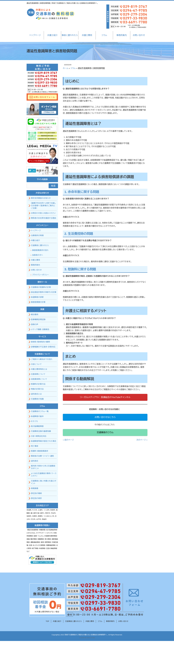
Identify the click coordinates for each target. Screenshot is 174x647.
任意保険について (38, 374)
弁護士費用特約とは (39, 369)
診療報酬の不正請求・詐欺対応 (43, 347)
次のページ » (141, 440)
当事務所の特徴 (37, 235)
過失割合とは (36, 394)
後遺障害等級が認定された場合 (43, 441)
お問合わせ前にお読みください (43, 213)
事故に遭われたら (70, 35)
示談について (36, 364)
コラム (104, 35)
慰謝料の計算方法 (38, 384)
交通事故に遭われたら (40, 245)
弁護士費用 (87, 35)
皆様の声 (34, 324)
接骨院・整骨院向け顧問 (40, 342)
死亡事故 (34, 446)
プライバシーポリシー (40, 275)
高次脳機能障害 (37, 426)
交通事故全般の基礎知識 (41, 431)
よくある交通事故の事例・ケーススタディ (43, 474)
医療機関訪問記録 (38, 319)
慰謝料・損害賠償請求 (39, 451)
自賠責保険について (39, 379)
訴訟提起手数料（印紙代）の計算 (43, 292)
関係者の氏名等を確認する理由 (43, 218)
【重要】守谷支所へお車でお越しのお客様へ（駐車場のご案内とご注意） (43, 205)
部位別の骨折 (36, 498)
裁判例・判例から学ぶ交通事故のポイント (43, 467)
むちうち (34, 421)
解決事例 (34, 314)
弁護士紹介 (52, 35)
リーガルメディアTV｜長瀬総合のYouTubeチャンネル (105, 397)
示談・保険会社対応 (38, 436)
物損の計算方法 (37, 389)
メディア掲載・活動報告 (40, 329)
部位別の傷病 (36, 493)
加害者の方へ (37, 255)
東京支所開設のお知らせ (41, 198)
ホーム (65, 68)
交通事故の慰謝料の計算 (41, 287)
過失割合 (34, 461)
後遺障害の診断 (37, 297)
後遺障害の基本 (37, 416)
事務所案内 (121, 35)
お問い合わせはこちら (105, 417)
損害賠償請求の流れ (40, 250)
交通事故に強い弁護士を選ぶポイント (43, 482)
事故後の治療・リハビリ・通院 (42, 456)
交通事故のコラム (105, 432)
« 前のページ (68, 440)
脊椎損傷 (34, 488)
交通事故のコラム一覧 (40, 411)
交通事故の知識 (37, 399)
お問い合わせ (139, 35)
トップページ (35, 35)
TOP (47, 621)
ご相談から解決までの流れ (41, 359)
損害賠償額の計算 (38, 302)
